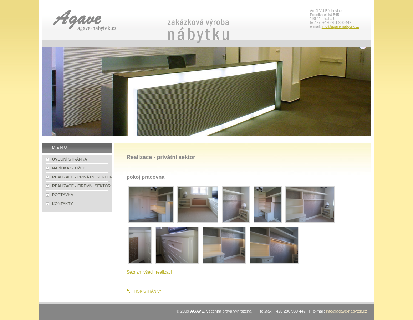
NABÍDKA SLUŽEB (69, 168)
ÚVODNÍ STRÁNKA (69, 159)
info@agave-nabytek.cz (340, 27)
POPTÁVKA (62, 195)
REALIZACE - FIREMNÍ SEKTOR (81, 186)
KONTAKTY (62, 204)
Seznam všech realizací (149, 272)
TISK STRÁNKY (148, 291)
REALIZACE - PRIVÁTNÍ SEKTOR (82, 177)
